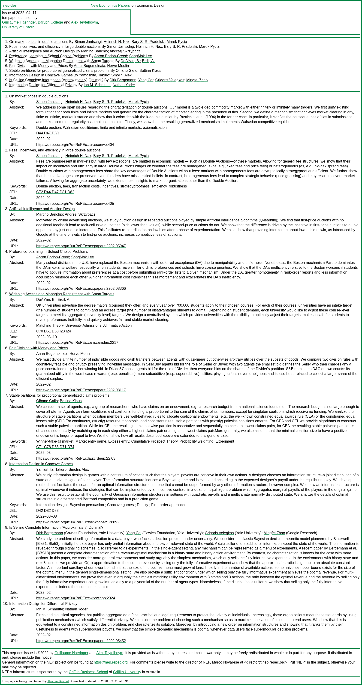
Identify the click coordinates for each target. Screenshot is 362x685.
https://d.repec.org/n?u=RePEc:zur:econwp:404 (75, 145)
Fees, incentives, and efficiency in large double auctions (55, 46)
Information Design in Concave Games (41, 75)
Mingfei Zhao (197, 80)
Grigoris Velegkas (169, 80)
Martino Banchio (94, 51)
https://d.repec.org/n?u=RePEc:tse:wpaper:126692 (77, 522)
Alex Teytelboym (84, 22)
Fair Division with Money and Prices (38, 66)
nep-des (10, 5)
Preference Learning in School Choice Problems (48, 56)
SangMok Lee (140, 56)
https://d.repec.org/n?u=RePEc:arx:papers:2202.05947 (81, 246)
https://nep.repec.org (111, 662)
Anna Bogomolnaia (89, 66)
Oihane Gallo (126, 70)
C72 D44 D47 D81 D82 (55, 192)
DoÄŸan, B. (130, 61)
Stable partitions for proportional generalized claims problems (59, 70)
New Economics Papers (110, 5)
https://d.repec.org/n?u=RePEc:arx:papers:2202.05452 (81, 641)
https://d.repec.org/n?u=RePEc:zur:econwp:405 (75, 203)
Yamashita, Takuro (94, 75)
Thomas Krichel (58, 681)
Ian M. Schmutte (97, 85)
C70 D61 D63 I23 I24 (53, 331)
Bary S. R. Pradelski (148, 42)
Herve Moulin (118, 66)
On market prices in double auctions (38, 42)
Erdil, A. (148, 61)
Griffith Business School (88, 672)
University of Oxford (18, 27)
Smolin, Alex (121, 75)
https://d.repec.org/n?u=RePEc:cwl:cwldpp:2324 (75, 598)
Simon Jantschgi (88, 42)
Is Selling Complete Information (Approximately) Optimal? (56, 80)
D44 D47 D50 (47, 133)
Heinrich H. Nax (117, 42)
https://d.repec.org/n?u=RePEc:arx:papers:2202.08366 (81, 288)
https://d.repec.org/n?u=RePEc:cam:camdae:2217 (77, 342)
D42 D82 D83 (47, 511)
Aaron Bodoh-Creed (110, 56)
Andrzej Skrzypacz (125, 51)
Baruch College (50, 22)
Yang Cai (145, 80)
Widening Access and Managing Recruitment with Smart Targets (61, 61)
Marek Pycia (177, 42)
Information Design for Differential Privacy (43, 85)
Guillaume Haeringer (19, 22)
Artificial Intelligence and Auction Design (42, 51)
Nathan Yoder (124, 85)
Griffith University (127, 672)
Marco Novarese (225, 662)
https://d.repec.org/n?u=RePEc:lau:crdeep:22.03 (75, 458)
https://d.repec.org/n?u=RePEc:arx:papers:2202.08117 (81, 390)
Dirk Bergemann (123, 80)
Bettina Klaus (150, 70)
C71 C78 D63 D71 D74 (55, 447)
